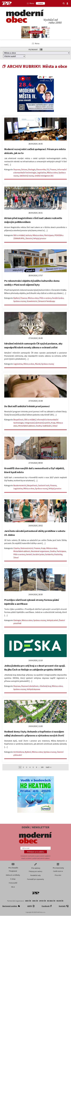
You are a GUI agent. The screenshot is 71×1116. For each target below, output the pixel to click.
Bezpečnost (18, 419)
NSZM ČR (60, 901)
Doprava (16, 169)
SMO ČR (28, 901)
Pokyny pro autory (35, 871)
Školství (29, 238)
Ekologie (31, 169)
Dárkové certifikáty (13, 875)
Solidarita (49, 554)
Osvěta (39, 426)
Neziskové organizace (40, 551)
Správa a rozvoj (19, 301)
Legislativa (41, 172)
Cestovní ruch (43, 485)
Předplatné (13, 871)
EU (48, 169)
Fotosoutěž (13, 883)
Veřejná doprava (33, 689)
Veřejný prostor (39, 238)
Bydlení (16, 298)
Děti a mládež (19, 235)
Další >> (49, 767)
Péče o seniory (45, 298)
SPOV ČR (42, 901)
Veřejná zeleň (52, 620)
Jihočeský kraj (45, 686)
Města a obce (52, 172)
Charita (16, 548)
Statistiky (58, 554)
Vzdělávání (47, 426)
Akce (13, 887)
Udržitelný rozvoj (26, 175)
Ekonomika (41, 169)
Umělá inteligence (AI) (44, 175)
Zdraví (54, 426)
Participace (49, 235)
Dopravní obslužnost (29, 686)
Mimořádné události (26, 426)
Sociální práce (58, 298)
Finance (53, 169)
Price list (58, 875)
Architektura (18, 752)
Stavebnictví (32, 301)
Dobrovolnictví (26, 548)
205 (42, 767)
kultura (29, 235)
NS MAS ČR (51, 901)
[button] (35, 852)
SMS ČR (35, 901)
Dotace (24, 169)
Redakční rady (35, 875)
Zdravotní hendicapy (46, 301)
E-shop (12, 879)
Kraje (53, 422)
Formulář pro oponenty (35, 879)
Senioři (29, 554)
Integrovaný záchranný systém (37, 422)
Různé (37, 364)
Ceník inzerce (58, 871)
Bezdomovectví (19, 485)
